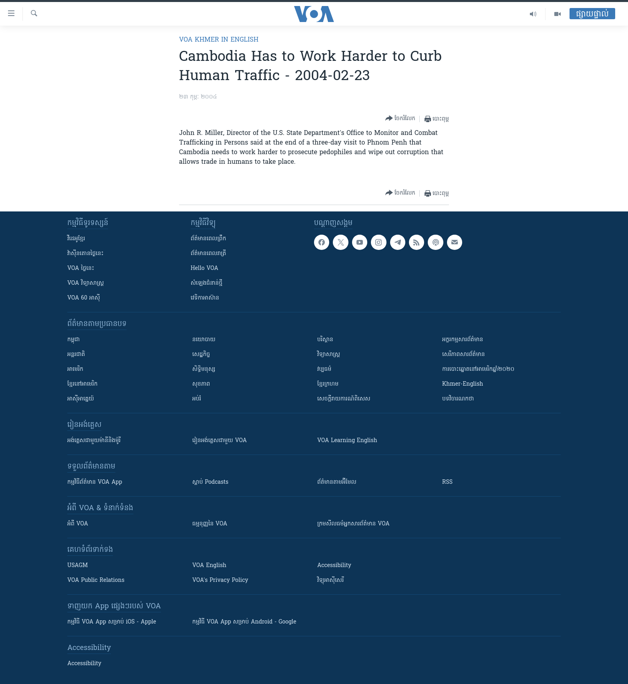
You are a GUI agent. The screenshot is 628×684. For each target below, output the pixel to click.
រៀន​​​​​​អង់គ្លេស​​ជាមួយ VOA (219, 441)
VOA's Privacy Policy (220, 580)
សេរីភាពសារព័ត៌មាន (463, 354)
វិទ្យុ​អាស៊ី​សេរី (330, 580)
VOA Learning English (347, 441)
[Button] (400, 119)
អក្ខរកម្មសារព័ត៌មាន (462, 340)
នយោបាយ (203, 340)
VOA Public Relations (96, 580)
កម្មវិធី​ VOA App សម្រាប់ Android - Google (244, 622)
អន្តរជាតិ (76, 354)
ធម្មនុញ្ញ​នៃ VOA (209, 524)
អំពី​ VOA (77, 524)
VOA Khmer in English (218, 40)
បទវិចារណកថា (458, 399)
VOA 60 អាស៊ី (83, 298)
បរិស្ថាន (325, 340)
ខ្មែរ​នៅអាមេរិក (82, 384)
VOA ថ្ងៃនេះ (80, 268)
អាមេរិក (75, 369)
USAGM (77, 565)
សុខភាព (201, 384)
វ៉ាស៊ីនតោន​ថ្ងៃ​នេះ (85, 253)
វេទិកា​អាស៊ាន (205, 298)
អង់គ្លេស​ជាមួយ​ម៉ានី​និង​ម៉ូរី (94, 441)
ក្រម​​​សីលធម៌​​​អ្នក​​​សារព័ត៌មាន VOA (353, 524)
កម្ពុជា (73, 340)
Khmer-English (462, 384)
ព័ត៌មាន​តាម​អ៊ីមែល (336, 482)
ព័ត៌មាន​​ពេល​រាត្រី (208, 253)
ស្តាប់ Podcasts (210, 482)
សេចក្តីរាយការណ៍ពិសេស (343, 399)
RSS (447, 482)
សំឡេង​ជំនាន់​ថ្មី (206, 283)
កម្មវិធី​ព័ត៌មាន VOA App (94, 482)
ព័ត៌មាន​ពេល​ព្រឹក (208, 239)
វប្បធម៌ (324, 369)
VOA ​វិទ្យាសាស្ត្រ (85, 283)
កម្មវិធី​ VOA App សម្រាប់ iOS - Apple (111, 622)
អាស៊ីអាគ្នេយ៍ (80, 399)
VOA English (209, 565)
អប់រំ (196, 399)
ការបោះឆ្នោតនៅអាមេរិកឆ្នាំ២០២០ (478, 369)
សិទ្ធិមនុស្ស (203, 369)
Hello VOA (204, 268)
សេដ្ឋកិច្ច (201, 354)
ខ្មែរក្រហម (327, 384)
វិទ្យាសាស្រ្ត (328, 354)
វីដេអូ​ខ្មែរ (76, 239)
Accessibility (334, 565)
